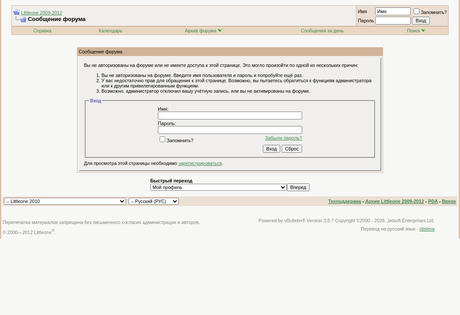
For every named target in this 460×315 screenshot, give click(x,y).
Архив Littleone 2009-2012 (394, 201)
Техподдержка (344, 201)
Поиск (416, 30)
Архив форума (200, 30)
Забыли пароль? (283, 137)
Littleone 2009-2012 (41, 12)
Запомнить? (430, 12)
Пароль (366, 20)
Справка (42, 30)
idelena (427, 228)
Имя (362, 11)
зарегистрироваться (200, 163)
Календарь (110, 30)
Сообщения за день (322, 30)
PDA (433, 201)
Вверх (449, 201)
